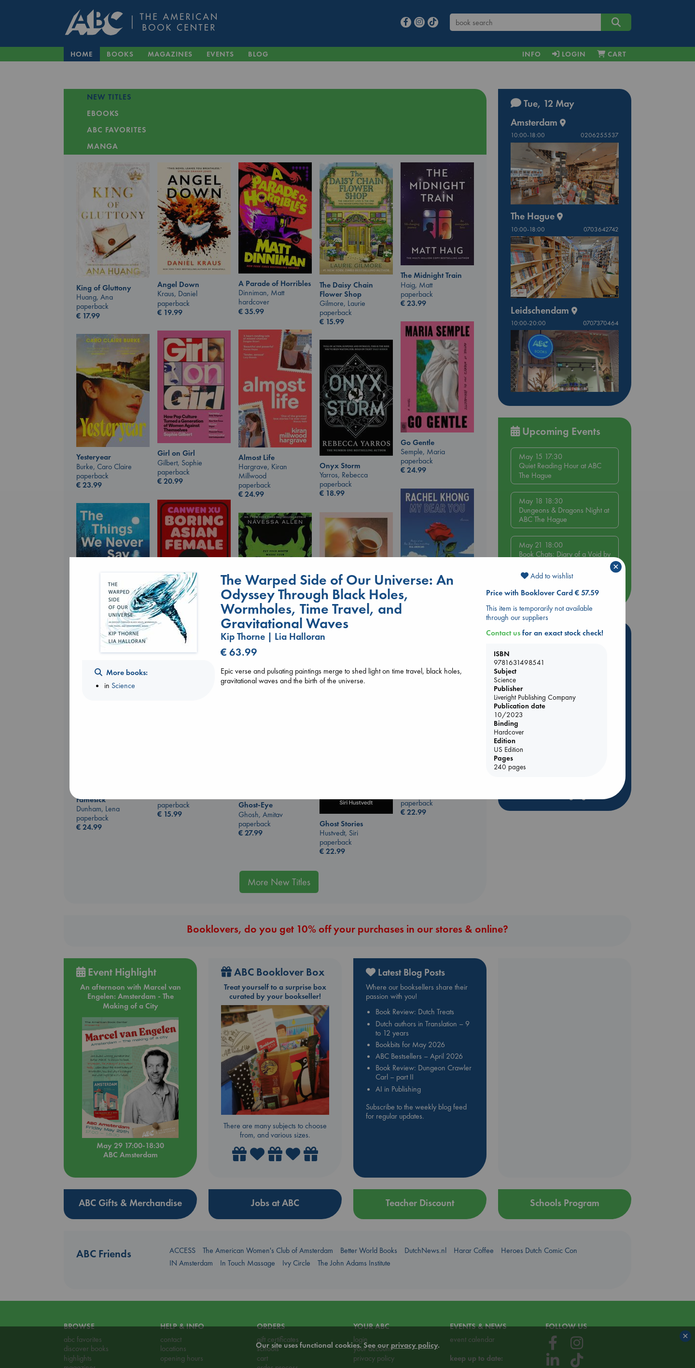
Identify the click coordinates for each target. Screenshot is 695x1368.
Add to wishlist (547, 575)
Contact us (503, 633)
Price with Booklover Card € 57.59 (542, 593)
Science (123, 685)
